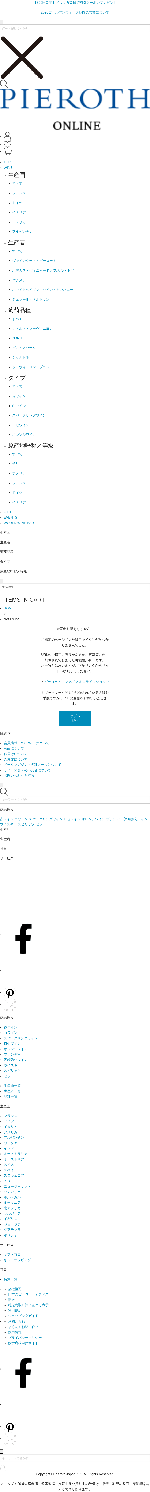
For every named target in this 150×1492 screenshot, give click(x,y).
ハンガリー (12, 1192)
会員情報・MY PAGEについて (26, 743)
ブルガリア (12, 1213)
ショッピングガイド (23, 1316)
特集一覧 (10, 1279)
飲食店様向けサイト (23, 1343)
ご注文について (15, 759)
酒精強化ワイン (15, 1060)
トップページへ (75, 718)
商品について (14, 748)
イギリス (10, 1219)
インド (9, 1148)
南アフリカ (12, 1208)
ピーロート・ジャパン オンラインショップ (76, 682)
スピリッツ (12, 1070)
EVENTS (10, 517)
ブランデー (12, 1054)
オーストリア (14, 1159)
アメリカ (10, 1132)
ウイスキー (12, 1065)
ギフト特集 (12, 1254)
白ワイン (10, 1032)
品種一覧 (10, 1096)
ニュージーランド (17, 1186)
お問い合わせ (18, 1321)
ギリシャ (10, 1235)
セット (9, 1076)
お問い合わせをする (19, 775)
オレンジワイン (15, 1049)
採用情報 (15, 1332)
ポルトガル (12, 1197)
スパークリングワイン (21, 1038)
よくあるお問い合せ (23, 1327)
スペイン (10, 1170)
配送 (11, 1300)
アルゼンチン (14, 1137)
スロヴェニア (14, 1175)
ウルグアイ (12, 1143)
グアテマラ (12, 1229)
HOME (9, 608)
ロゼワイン (12, 1043)
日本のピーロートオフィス (28, 1294)
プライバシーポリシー (25, 1337)
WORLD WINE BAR (19, 523)
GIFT (7, 512)
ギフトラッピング (17, 1260)
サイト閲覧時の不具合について (27, 770)
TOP (7, 162)
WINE (8, 167)
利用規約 (15, 1310)
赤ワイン (10, 1027)
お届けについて (15, 754)
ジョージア (12, 1224)
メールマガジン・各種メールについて (32, 764)
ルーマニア (12, 1202)
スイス (9, 1164)
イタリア (10, 1126)
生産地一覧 (12, 1086)
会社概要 (15, 1289)
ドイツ (9, 1121)
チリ (7, 1181)
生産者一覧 (12, 1091)
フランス (10, 1116)
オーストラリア (15, 1154)
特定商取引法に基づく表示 (28, 1305)
